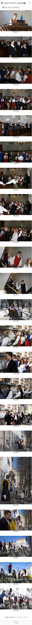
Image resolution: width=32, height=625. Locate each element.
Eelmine (12, 617)
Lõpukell (20, 3)
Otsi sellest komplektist (12, 7)
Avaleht (5, 3)
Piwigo (16, 623)
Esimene (7, 617)
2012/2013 (12, 3)
